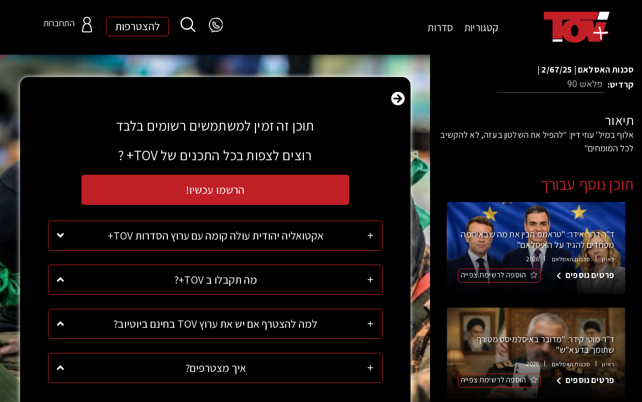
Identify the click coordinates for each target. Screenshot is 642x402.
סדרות (440, 27)
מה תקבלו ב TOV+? (215, 279)
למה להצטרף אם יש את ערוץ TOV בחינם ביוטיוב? (215, 324)
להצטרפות (137, 27)
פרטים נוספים (590, 267)
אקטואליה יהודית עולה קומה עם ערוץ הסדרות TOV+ (216, 235)
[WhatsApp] (215, 26)
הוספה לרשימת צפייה (493, 267)
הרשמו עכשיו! (215, 190)
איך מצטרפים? (215, 368)
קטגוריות (481, 27)
